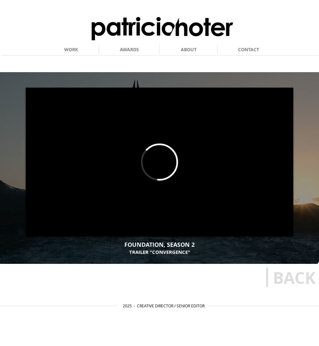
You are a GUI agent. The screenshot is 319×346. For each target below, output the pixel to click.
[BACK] (294, 277)
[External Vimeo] (159, 162)
